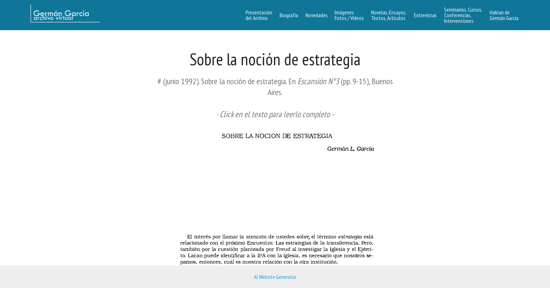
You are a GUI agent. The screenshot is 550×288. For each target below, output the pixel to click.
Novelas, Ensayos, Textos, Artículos (389, 15)
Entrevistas (425, 15)
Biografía (289, 15)
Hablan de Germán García (504, 15)
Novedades (317, 15)
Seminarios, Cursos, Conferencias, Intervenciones (463, 15)
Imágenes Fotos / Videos (349, 15)
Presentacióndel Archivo (259, 15)
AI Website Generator (275, 276)
